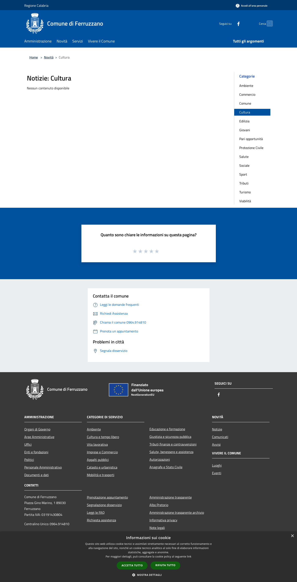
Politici (29, 459)
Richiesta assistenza (101, 520)
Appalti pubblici (98, 459)
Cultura (244, 112)
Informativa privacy (163, 520)
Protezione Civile (251, 147)
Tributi (244, 183)
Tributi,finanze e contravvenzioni (173, 444)
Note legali (157, 527)
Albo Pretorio (158, 504)
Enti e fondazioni (36, 452)
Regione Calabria (36, 5)
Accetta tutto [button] (132, 565)
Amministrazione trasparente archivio (176, 512)
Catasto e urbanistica (102, 467)
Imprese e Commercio (102, 452)
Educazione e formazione (167, 429)
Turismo (245, 192)
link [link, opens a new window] (189, 556)
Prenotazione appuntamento (107, 497)
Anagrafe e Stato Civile (165, 467)
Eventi (216, 472)
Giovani (244, 130)
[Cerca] (268, 23)
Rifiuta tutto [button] (165, 565)
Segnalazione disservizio (104, 504)
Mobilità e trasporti (100, 474)
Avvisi (216, 444)
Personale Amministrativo (43, 467)
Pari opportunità (251, 138)
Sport (243, 174)
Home (33, 57)
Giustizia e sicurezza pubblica (170, 436)
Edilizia (244, 121)
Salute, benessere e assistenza (171, 451)
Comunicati (220, 436)
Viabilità (245, 201)
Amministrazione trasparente (170, 497)
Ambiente (246, 85)
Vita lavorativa (97, 444)
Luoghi (217, 465)
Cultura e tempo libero (103, 436)
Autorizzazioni (159, 459)
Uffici (28, 444)
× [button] (292, 536)
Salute (244, 156)
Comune (245, 103)
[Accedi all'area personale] (251, 6)
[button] (148, 575)
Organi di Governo (37, 429)
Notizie (217, 429)
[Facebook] (230, 23)
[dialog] (148, 556)
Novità (48, 57)
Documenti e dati (36, 474)
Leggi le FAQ (96, 512)
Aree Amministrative (39, 436)
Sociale (244, 165)
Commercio (247, 94)
